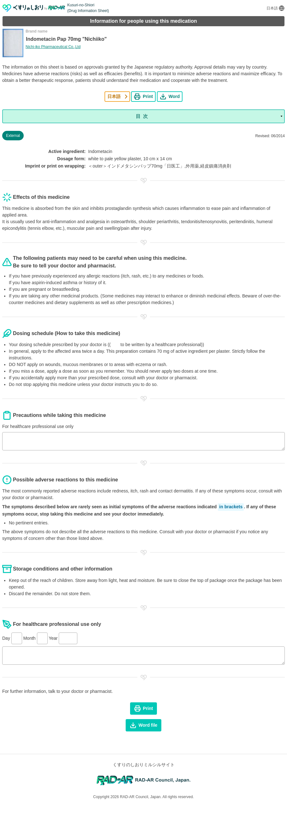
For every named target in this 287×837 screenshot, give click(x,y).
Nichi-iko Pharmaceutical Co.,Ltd (53, 47)
